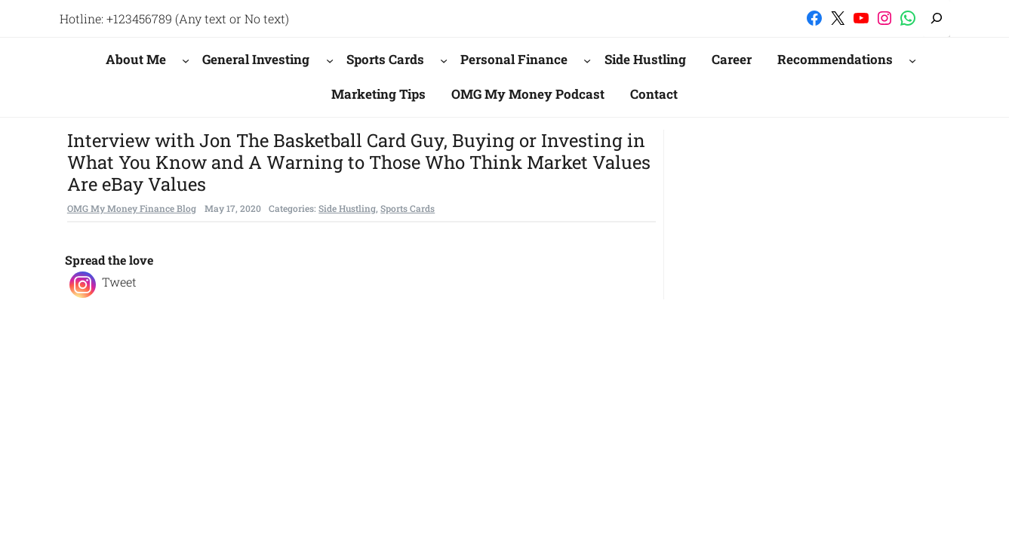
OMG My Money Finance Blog (131, 208)
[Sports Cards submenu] (444, 59)
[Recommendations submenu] (912, 59)
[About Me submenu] (185, 59)
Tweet (119, 282)
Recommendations (835, 59)
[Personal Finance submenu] (587, 59)
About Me (136, 59)
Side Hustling (347, 208)
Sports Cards (385, 59)
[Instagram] (82, 285)
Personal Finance (514, 59)
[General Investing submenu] (330, 59)
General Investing (255, 59)
